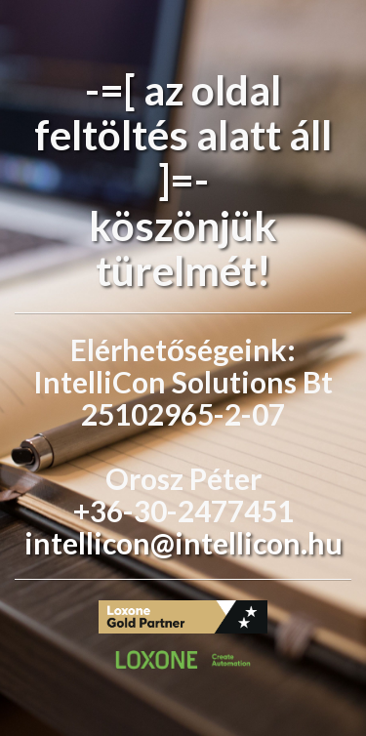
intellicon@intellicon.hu (183, 542)
